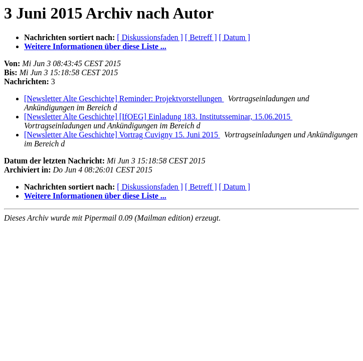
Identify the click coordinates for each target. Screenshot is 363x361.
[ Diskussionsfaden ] (150, 37)
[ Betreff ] (201, 37)
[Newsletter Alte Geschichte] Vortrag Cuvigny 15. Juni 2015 (122, 134)
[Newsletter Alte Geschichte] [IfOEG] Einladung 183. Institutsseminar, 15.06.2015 (158, 116)
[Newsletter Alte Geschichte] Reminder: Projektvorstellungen (124, 98)
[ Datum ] (234, 37)
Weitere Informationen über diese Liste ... (95, 46)
